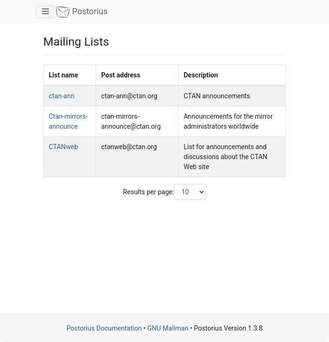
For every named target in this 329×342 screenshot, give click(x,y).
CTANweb (63, 147)
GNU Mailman (167, 328)
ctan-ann (62, 96)
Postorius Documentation (104, 328)
